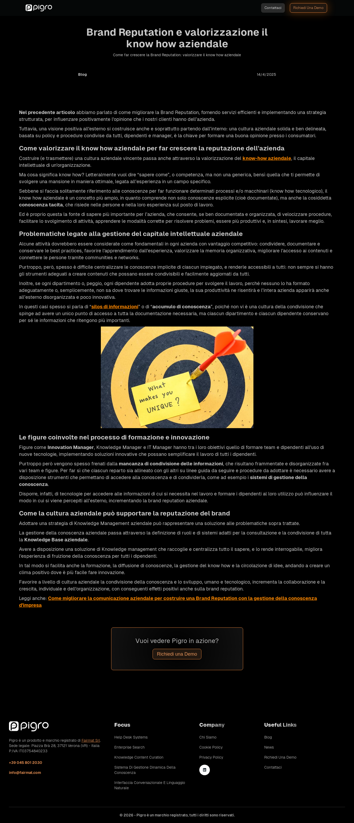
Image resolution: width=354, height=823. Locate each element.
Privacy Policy (211, 757)
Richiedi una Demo (177, 654)
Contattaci (273, 8)
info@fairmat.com (25, 772)
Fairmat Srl (91, 740)
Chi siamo (207, 737)
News (269, 747)
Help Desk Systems (131, 737)
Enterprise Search (129, 747)
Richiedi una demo (308, 8)
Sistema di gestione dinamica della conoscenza (145, 770)
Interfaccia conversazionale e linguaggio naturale (149, 785)
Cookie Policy (211, 747)
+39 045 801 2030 (25, 762)
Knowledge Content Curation (138, 757)
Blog (268, 737)
